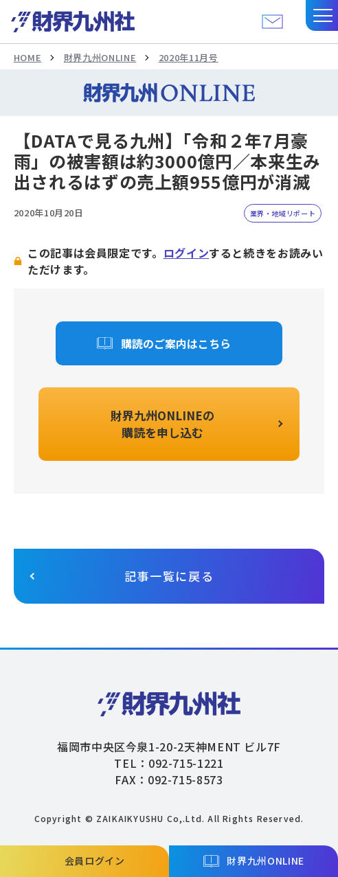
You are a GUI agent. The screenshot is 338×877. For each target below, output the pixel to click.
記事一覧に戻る (169, 575)
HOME (28, 57)
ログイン (187, 252)
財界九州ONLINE (100, 57)
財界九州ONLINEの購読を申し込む (162, 424)
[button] (322, 15)
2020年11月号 (188, 57)
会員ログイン (95, 860)
